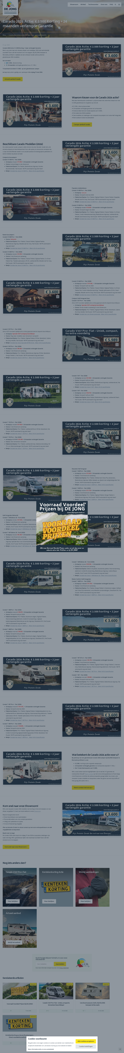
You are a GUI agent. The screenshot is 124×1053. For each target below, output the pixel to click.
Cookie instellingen (86, 1046)
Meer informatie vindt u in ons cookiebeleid (41, 1049)
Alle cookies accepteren (85, 1041)
